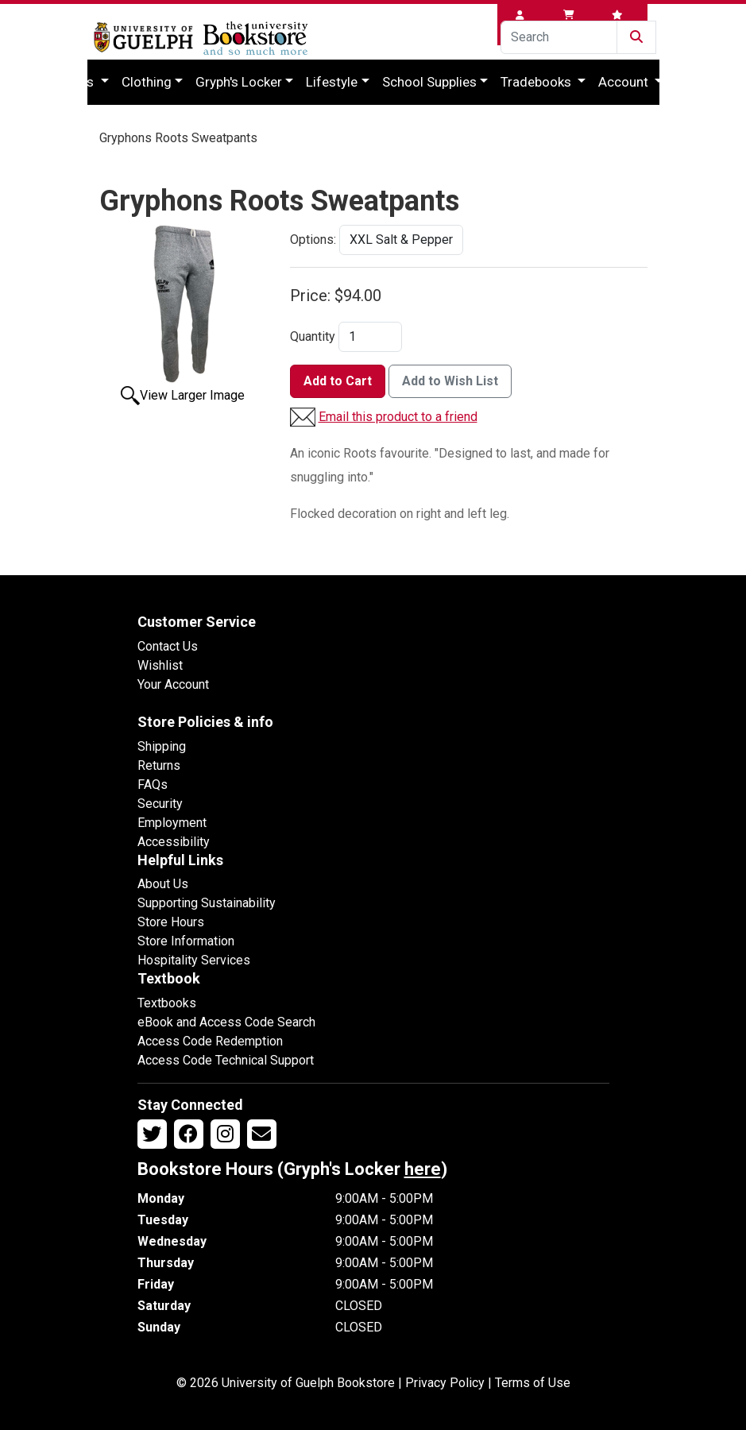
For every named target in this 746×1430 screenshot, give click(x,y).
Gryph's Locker (238, 82)
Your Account (173, 684)
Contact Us (167, 646)
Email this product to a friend (398, 416)
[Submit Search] (636, 37)
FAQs (152, 784)
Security (160, 803)
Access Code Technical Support (225, 1060)
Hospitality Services (193, 960)
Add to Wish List (450, 380)
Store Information (185, 941)
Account (624, 82)
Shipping (161, 746)
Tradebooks (537, 82)
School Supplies (429, 82)
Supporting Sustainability (206, 902)
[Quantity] (370, 337)
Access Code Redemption (210, 1041)
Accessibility (173, 841)
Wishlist (160, 665)
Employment (172, 822)
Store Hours (170, 922)
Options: (313, 239)
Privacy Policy (445, 1382)
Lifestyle (332, 82)
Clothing (147, 82)
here (422, 1169)
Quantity (312, 336)
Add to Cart (337, 380)
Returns (158, 765)
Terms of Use (532, 1382)
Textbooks (166, 1003)
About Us (162, 883)
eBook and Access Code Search (226, 1022)
